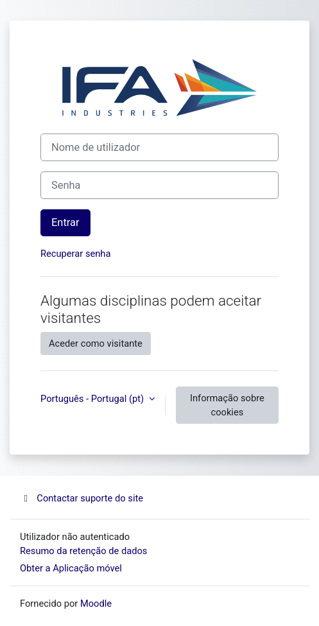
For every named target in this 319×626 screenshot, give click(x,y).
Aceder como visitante (95, 343)
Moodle (96, 603)
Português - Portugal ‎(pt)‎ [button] (93, 398)
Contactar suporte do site (81, 498)
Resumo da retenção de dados (83, 551)
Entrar (65, 222)
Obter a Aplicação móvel (71, 568)
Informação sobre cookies (227, 405)
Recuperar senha (75, 253)
